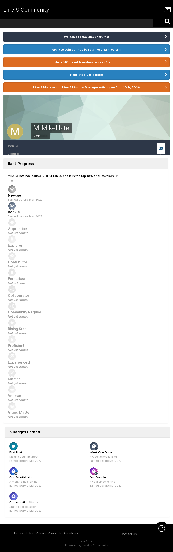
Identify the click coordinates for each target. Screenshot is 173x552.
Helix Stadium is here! (86, 75)
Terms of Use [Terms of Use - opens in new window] (24, 533)
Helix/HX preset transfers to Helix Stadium (86, 62)
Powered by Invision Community (86, 545)
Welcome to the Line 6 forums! (86, 37)
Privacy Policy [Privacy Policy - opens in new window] (46, 533)
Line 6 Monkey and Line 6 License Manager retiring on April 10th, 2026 (86, 87)
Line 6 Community (26, 9)
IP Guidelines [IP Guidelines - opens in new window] (68, 533)
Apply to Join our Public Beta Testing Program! (86, 49)
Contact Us (129, 534)
